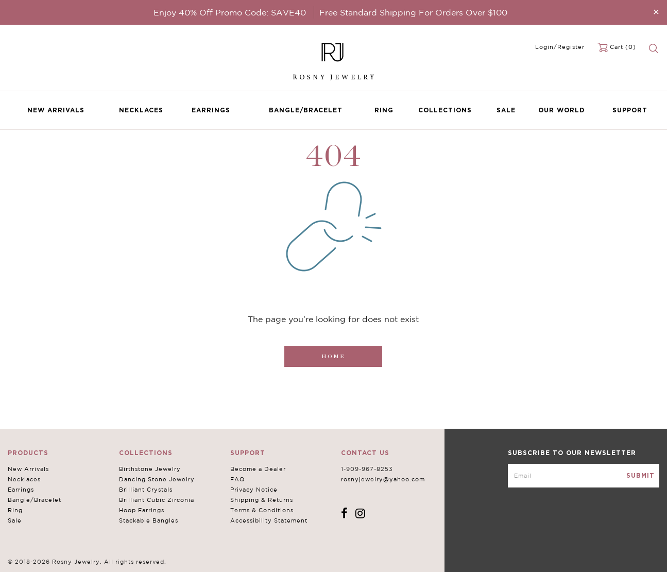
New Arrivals (55, 110)
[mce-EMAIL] (583, 475)
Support (629, 110)
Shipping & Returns (261, 500)
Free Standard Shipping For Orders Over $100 (413, 12)
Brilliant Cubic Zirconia (156, 500)
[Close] (656, 11)
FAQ (237, 479)
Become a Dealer (258, 469)
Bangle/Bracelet (306, 110)
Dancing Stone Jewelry (157, 479)
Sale (506, 110)
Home (333, 356)
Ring (384, 110)
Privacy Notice (254, 489)
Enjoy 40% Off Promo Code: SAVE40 (229, 12)
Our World (561, 110)
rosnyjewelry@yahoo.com (383, 479)
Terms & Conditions (262, 510)
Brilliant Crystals (146, 489)
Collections (445, 110)
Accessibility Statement (268, 520)
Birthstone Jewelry (150, 469)
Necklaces (141, 110)
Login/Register (560, 47)
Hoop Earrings (141, 510)
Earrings (211, 110)
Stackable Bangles (148, 520)
